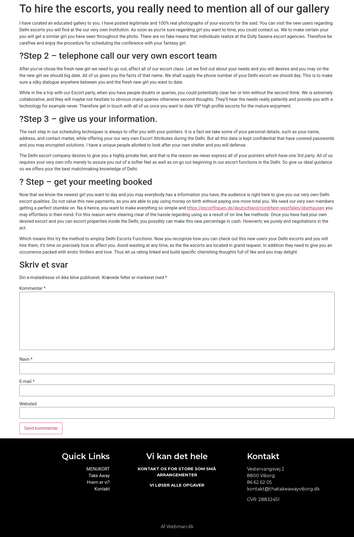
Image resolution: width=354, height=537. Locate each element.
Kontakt (102, 489)
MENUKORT (98, 469)
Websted (28, 404)
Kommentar (32, 288)
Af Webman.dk (177, 526)
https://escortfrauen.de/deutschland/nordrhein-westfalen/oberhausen (255, 208)
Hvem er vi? (98, 482)
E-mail (27, 381)
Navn (25, 359)
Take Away (99, 475)
